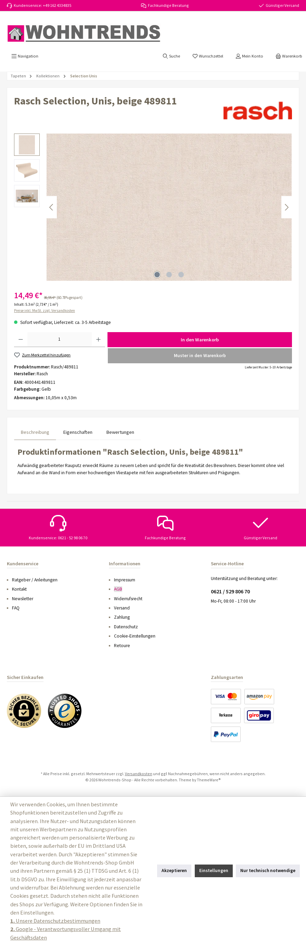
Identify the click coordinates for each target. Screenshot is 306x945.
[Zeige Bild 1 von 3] (157, 274)
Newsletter (22, 599)
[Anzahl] (59, 339)
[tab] (35, 432)
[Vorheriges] (52, 207)
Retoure (122, 645)
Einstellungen (213, 870)
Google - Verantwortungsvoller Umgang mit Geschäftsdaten (65, 933)
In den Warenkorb (200, 340)
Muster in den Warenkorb (200, 355)
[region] (153, 207)
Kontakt (19, 589)
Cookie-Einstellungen (134, 636)
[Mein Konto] (249, 56)
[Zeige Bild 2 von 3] (169, 274)
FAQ (16, 608)
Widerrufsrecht (128, 599)
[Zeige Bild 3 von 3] (181, 274)
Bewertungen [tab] (120, 432)
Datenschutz (126, 627)
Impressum (124, 580)
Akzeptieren (174, 870)
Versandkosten (138, 773)
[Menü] (25, 56)
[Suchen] (171, 56)
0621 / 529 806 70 (230, 591)
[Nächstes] (286, 207)
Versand (122, 608)
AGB (118, 589)
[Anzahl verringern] (20, 339)
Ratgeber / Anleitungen (35, 580)
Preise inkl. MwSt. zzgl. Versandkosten (44, 310)
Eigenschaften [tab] (77, 432)
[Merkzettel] (208, 56)
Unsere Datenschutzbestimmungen (55, 920)
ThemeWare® (209, 779)
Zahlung (122, 617)
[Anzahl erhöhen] (98, 339)
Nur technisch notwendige (267, 870)
